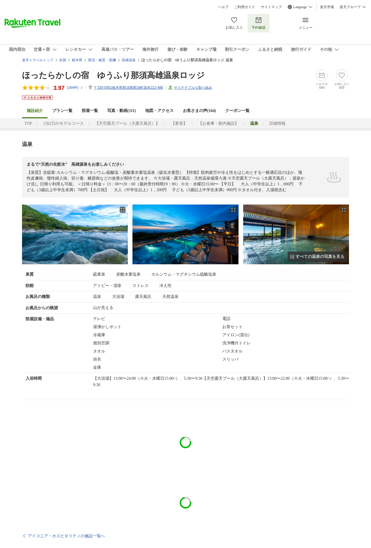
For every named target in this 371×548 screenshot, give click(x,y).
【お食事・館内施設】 (218, 123)
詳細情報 (277, 123)
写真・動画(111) (121, 110)
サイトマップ (271, 7)
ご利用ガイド (244, 7)
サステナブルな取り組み (193, 88)
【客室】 (179, 123)
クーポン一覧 (237, 110)
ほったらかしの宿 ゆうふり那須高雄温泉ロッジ (113, 75)
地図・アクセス (159, 110)
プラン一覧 (62, 110)
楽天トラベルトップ (37, 60)
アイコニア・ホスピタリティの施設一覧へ (66, 535)
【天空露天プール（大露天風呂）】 (127, 123)
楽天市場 (327, 7)
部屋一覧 (90, 110)
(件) (75, 87)
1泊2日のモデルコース (63, 123)
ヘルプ (223, 7)
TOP (28, 123)
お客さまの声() (199, 110)
